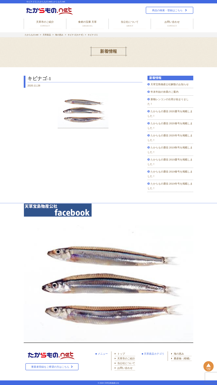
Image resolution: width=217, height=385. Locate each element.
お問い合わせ (172, 24)
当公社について (130, 24)
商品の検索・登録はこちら (167, 10)
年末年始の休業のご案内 (165, 91)
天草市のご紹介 (45, 24)
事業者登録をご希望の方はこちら (50, 366)
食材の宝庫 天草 (87, 24)
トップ (121, 353)
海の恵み (179, 353)
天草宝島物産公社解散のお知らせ (170, 84)
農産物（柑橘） (183, 358)
